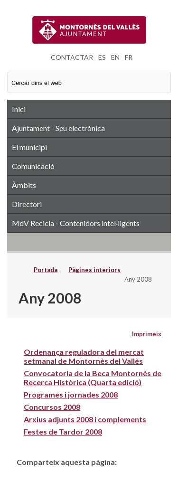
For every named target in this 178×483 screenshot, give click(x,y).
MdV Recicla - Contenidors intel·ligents (76, 222)
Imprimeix (146, 334)
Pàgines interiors (94, 270)
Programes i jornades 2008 (71, 394)
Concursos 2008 (52, 406)
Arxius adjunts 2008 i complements (85, 419)
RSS (89, 241)
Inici (19, 109)
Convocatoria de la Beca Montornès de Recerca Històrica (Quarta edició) (92, 378)
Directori (27, 203)
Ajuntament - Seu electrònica (58, 128)
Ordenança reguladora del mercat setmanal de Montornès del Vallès (84, 356)
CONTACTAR (72, 57)
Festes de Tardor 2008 (63, 431)
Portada (45, 270)
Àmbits (24, 184)
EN (115, 57)
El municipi (29, 147)
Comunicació (33, 165)
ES (102, 57)
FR (128, 57)
